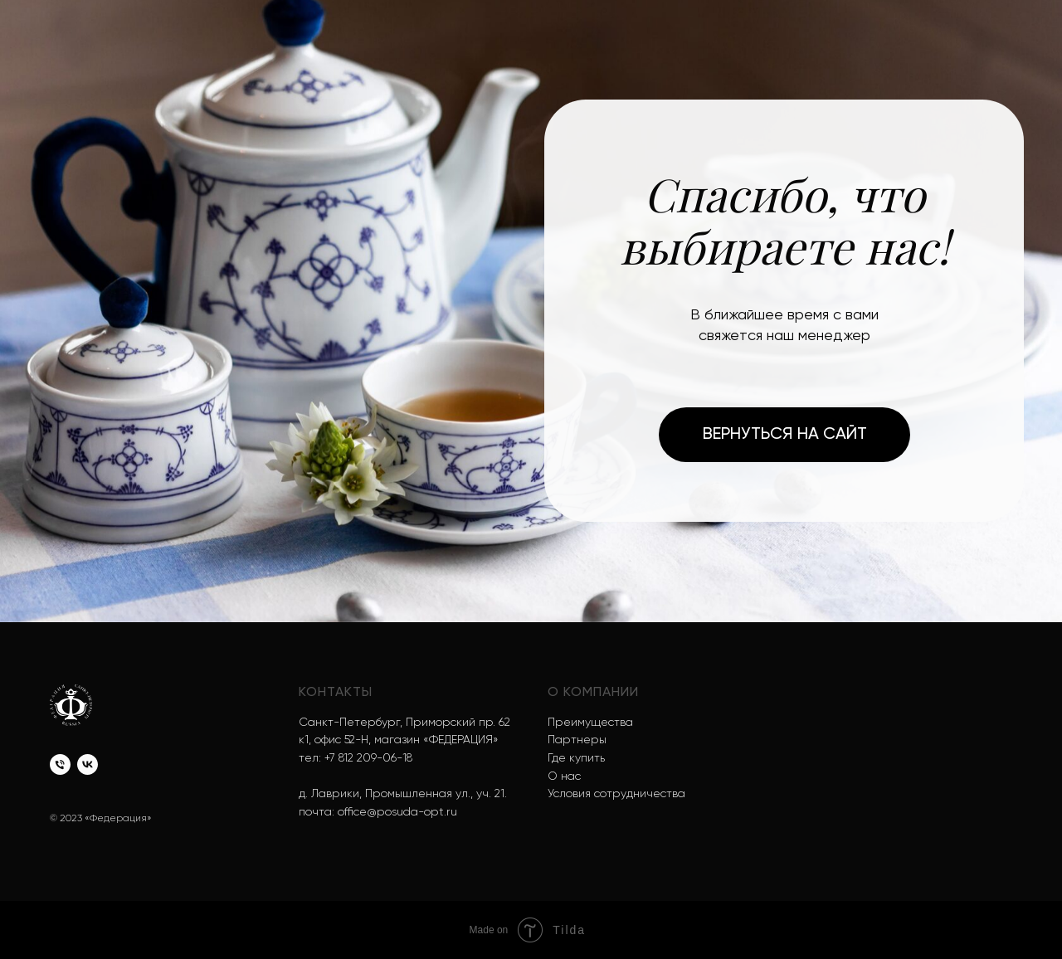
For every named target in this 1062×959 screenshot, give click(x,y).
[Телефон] (60, 764)
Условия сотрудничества (616, 794)
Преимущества (590, 722)
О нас (564, 776)
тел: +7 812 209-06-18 (355, 758)
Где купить (576, 758)
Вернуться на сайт (785, 434)
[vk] (87, 764)
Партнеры (577, 740)
